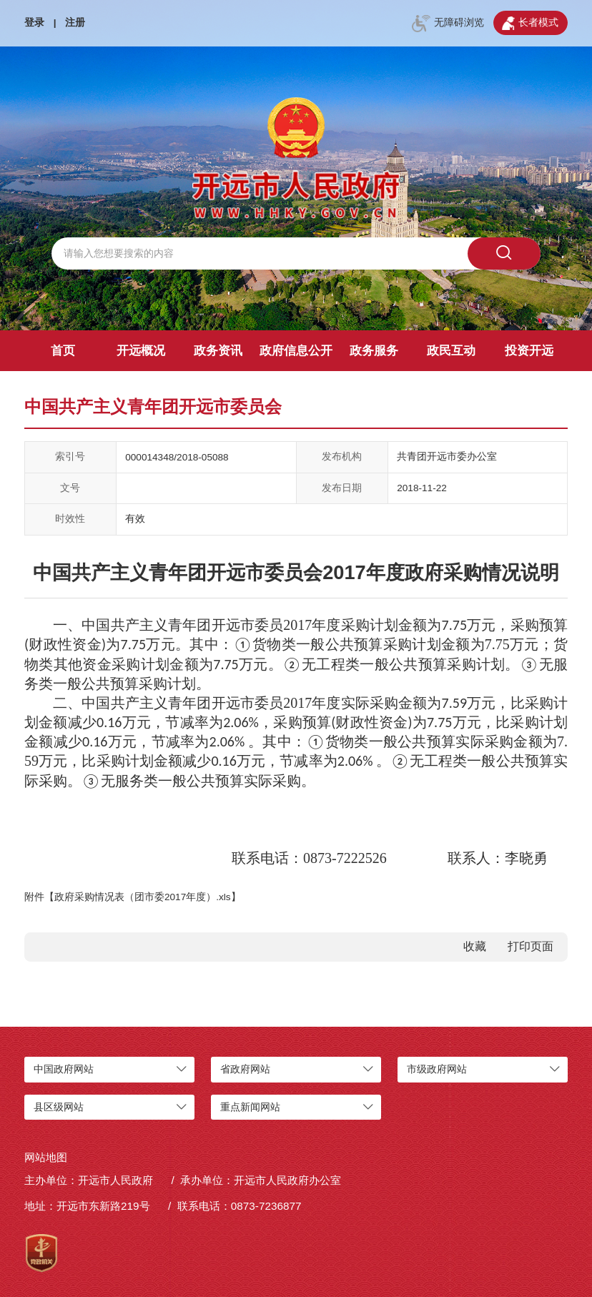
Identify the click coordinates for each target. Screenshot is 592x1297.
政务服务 (374, 350)
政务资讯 (218, 350)
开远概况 (141, 350)
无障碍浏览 (447, 23)
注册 (75, 22)
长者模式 (530, 23)
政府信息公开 (296, 350)
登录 (34, 22)
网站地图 (45, 1157)
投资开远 (529, 350)
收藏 (474, 946)
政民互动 (451, 350)
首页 (63, 350)
